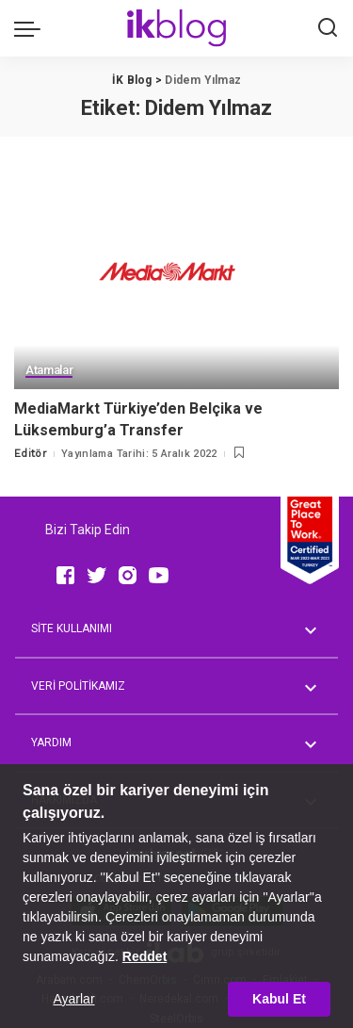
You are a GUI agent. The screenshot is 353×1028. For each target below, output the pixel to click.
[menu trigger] (32, 28)
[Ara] (327, 28)
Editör (30, 454)
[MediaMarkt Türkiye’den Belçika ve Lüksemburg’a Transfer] (176, 279)
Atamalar (48, 370)
